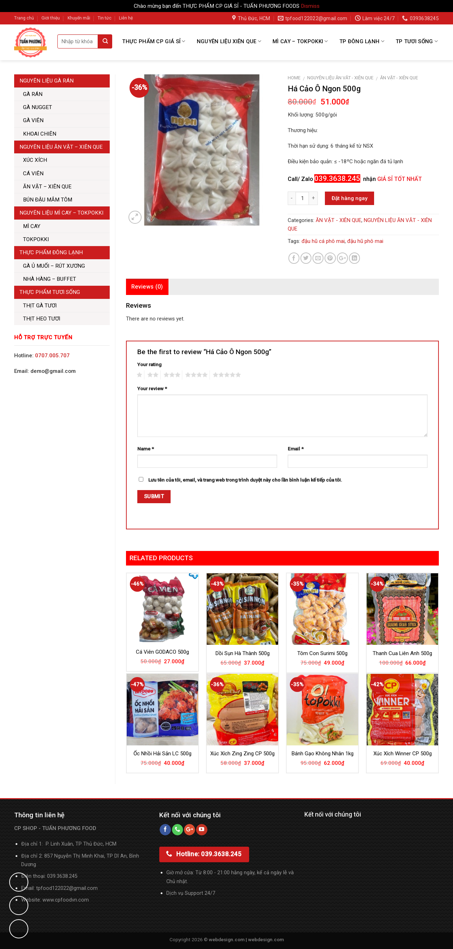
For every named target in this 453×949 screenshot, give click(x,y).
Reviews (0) (147, 286)
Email (296, 448)
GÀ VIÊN (33, 120)
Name (145, 448)
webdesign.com (266, 939)
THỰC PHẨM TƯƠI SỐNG (49, 292)
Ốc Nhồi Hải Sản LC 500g (162, 753)
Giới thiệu (50, 18)
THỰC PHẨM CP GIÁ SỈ (153, 41)
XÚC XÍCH (35, 160)
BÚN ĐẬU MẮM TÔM (47, 200)
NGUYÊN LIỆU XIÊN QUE (229, 41)
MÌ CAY (31, 226)
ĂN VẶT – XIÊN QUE (47, 186)
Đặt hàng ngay (349, 198)
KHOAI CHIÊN (39, 134)
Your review (152, 388)
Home (294, 77)
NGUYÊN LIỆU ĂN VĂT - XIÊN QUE (340, 77)
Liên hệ (126, 18)
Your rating (149, 364)
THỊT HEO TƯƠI (41, 319)
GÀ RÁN (32, 94)
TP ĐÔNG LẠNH (361, 41)
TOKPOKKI (36, 239)
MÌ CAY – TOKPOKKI (300, 41)
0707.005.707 (52, 355)
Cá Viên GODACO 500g (162, 652)
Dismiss (310, 6)
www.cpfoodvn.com (65, 900)
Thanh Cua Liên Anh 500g (402, 653)
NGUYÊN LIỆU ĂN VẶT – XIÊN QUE (61, 147)
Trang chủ (24, 18)
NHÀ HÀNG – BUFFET (49, 279)
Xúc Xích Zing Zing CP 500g (242, 753)
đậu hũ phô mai (365, 241)
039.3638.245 (62, 876)
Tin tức (104, 18)
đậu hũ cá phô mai (323, 241)
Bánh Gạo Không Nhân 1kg (323, 753)
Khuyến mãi (79, 18)
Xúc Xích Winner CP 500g (402, 753)
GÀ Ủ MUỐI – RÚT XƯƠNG (54, 266)
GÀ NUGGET (37, 107)
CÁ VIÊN (33, 173)
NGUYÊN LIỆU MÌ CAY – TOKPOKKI (61, 213)
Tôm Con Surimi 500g (322, 653)
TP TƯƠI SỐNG (417, 41)
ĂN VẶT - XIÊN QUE (399, 77)
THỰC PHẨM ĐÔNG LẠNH (51, 252)
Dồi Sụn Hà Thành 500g (243, 653)
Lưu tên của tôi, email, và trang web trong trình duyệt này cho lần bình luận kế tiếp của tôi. (245, 480)
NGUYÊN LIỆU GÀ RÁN (46, 81)
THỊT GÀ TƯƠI (40, 305)
